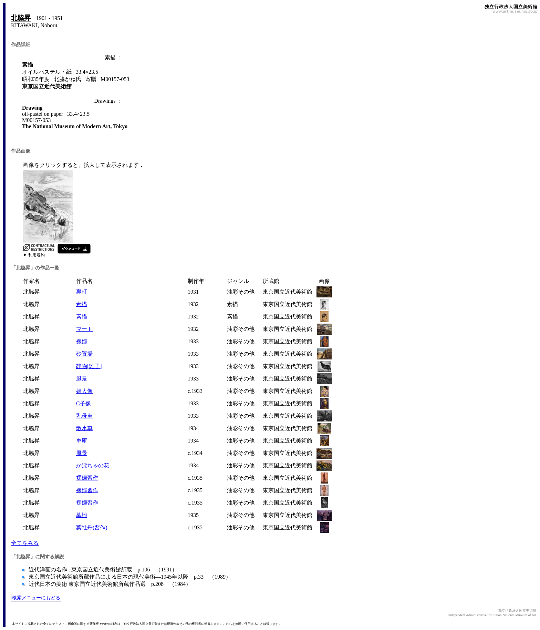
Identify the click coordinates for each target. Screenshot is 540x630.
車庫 (81, 441)
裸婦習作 (87, 478)
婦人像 (84, 391)
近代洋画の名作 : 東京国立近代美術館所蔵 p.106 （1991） (102, 569)
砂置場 (84, 354)
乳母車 (84, 416)
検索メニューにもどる (36, 597)
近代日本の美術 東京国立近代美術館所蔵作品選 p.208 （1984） (109, 584)
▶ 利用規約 (34, 255)
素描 (81, 304)
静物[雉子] (89, 366)
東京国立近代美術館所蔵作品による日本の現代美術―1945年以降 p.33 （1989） (129, 577)
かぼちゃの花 (92, 465)
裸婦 (81, 341)
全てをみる (25, 543)
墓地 (81, 515)
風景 (81, 379)
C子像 (83, 403)
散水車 (84, 428)
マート (84, 329)
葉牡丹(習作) (91, 527)
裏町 (81, 292)
